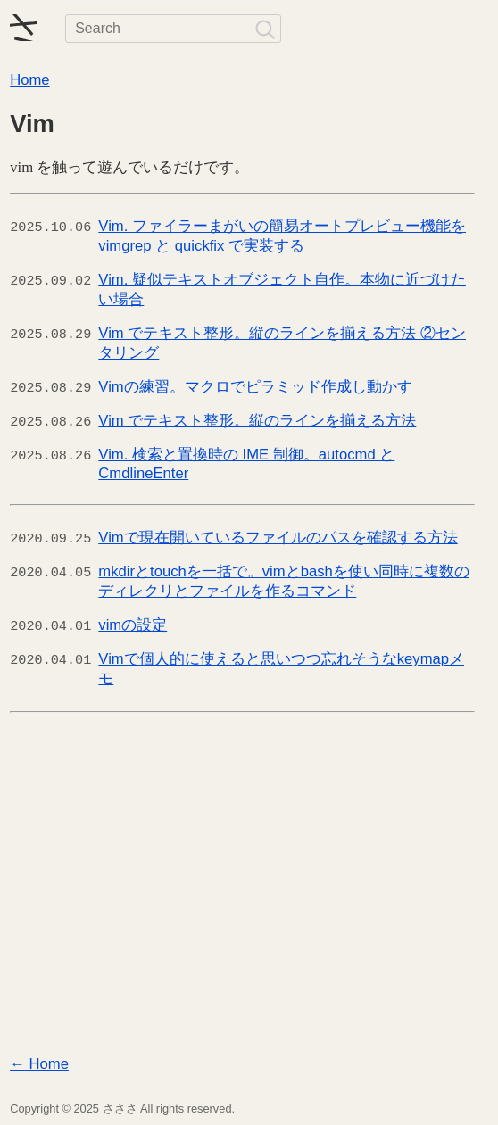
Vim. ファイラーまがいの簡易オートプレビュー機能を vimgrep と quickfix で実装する (282, 236)
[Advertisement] (249, 888)
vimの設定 (132, 624)
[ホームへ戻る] (23, 28)
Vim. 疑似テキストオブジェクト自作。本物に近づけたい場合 (282, 289)
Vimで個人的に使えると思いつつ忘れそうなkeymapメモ (281, 668)
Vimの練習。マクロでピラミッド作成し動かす (254, 386)
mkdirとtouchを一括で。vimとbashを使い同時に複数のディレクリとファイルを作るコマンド (283, 581)
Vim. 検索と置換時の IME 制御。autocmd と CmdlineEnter (246, 464)
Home (29, 79)
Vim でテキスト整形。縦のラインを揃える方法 (257, 420)
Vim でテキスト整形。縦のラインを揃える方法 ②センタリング (282, 343)
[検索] (265, 28)
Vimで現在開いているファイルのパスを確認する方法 (277, 537)
